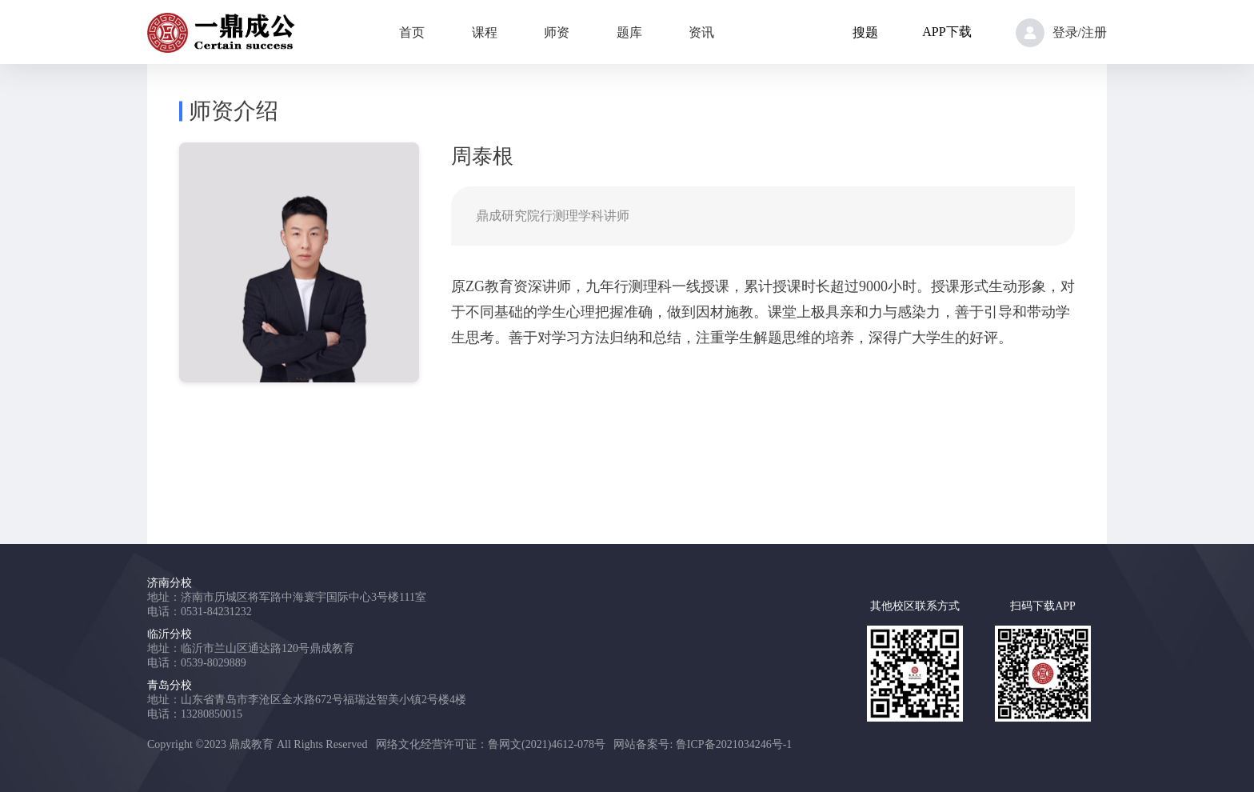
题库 (629, 32)
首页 (412, 32)
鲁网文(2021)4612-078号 (546, 744)
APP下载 (946, 31)
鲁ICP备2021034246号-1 (734, 744)
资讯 (701, 32)
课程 (484, 32)
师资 (556, 32)
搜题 (865, 32)
